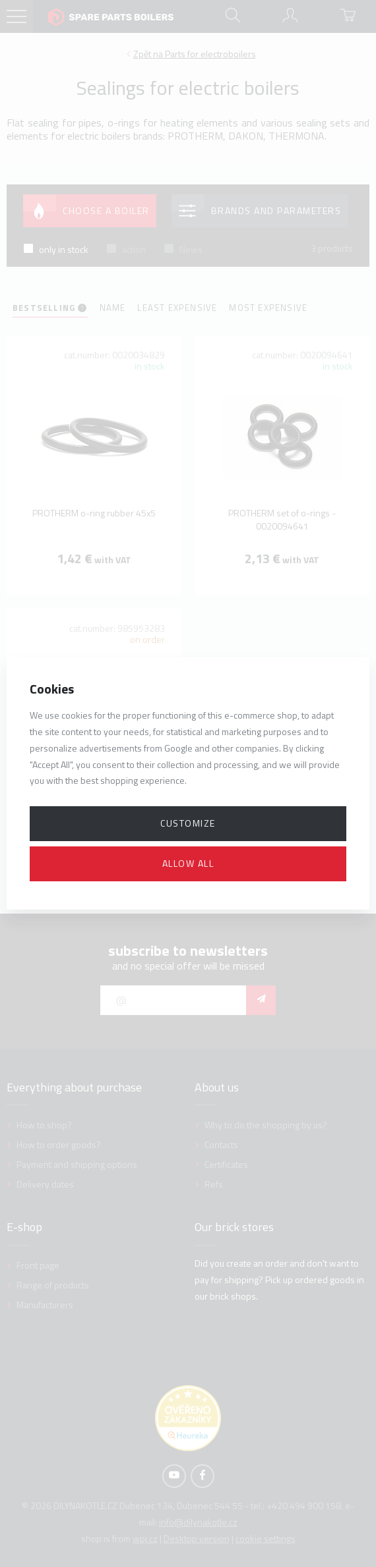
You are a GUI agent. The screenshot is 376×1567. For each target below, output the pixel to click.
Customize (188, 823)
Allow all (188, 863)
